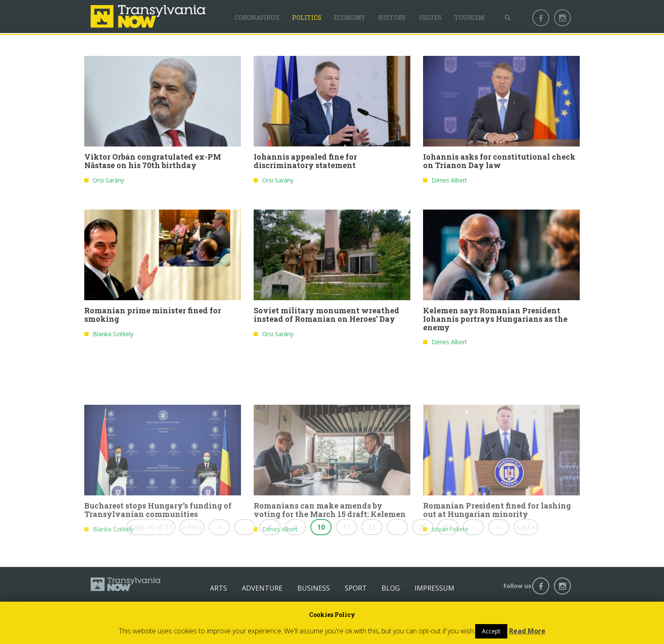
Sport (356, 588)
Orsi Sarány (108, 183)
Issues (430, 18)
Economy (349, 18)
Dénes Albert (449, 183)
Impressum (434, 588)
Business (313, 588)
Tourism (469, 18)
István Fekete (450, 576)
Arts (218, 588)
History (392, 18)
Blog (391, 588)
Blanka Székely (113, 337)
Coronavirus (257, 18)
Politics (306, 18)
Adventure (262, 588)
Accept (491, 631)
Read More (527, 631)
